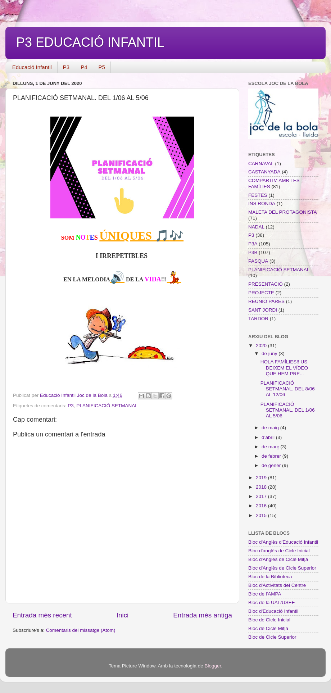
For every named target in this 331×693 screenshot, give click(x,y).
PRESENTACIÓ (265, 284)
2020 (262, 345)
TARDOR (258, 318)
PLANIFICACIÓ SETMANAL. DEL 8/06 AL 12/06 (287, 388)
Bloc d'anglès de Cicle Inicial (279, 550)
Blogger (212, 666)
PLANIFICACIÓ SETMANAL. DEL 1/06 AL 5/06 (287, 410)
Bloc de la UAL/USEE (271, 602)
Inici (123, 615)
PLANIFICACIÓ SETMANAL (106, 405)
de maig (271, 427)
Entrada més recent (42, 615)
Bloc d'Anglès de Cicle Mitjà (278, 559)
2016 (262, 505)
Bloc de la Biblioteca (270, 576)
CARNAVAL (261, 163)
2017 (262, 496)
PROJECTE (261, 292)
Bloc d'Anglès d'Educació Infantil (283, 542)
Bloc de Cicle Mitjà (268, 628)
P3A (253, 243)
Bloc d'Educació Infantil (273, 611)
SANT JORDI (262, 310)
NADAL (256, 227)
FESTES (257, 195)
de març (271, 446)
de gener (272, 465)
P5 (102, 67)
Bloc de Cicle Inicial (269, 619)
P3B (253, 252)
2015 (262, 515)
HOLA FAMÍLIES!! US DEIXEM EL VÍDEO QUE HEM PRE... (284, 367)
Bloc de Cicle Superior (272, 637)
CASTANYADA (264, 172)
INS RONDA (261, 203)
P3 (66, 67)
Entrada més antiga (202, 615)
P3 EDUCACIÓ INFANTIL (90, 42)
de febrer (272, 456)
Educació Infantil (32, 67)
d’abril (269, 437)
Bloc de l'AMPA (264, 594)
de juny (270, 353)
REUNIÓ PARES (266, 301)
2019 (262, 477)
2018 (262, 487)
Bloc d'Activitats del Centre (277, 585)
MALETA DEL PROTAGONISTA (282, 212)
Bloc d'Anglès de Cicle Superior (282, 568)
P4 (84, 67)
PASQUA (258, 261)
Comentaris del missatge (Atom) (80, 630)
